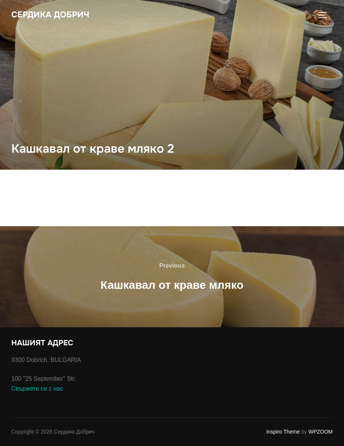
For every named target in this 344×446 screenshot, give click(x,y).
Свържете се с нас (37, 388)
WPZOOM (320, 432)
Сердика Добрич (50, 14)
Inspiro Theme (283, 432)
